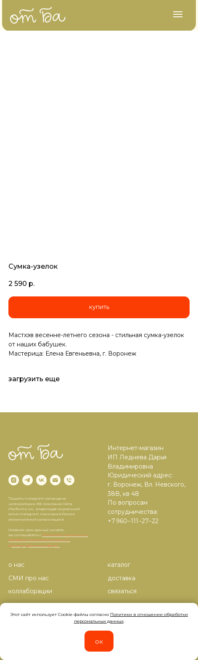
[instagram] (13, 480)
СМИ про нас (28, 578)
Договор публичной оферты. (34, 545)
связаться (122, 591)
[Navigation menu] (177, 14)
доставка (121, 578)
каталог (119, 564)
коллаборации (30, 591)
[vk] (41, 480)
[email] (55, 480)
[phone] (69, 480)
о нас (16, 564)
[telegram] (27, 480)
